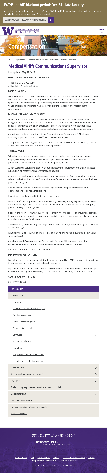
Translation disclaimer (74, 457)
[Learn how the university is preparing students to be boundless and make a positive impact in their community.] (53, 444)
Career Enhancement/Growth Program (29, 308)
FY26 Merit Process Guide (21, 400)
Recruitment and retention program (28, 361)
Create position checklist (23, 328)
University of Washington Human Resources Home (21, 31)
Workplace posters (68, 460)
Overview (17, 302)
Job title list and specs (22, 341)
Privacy (56, 457)
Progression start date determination (28, 354)
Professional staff (54, 367)
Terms (91, 457)
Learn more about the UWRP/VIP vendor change (25, 20)
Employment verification (44, 460)
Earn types (55, 335)
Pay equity (54, 381)
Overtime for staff (54, 394)
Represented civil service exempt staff (54, 374)
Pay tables (17, 348)
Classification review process (24, 321)
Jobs (32, 457)
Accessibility (21, 457)
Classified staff (33, 59)
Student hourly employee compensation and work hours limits (36, 387)
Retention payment (19, 413)
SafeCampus (44, 457)
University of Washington (54, 436)
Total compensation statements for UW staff (29, 407)
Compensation (19, 59)
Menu (102, 31)
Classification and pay (22, 315)
